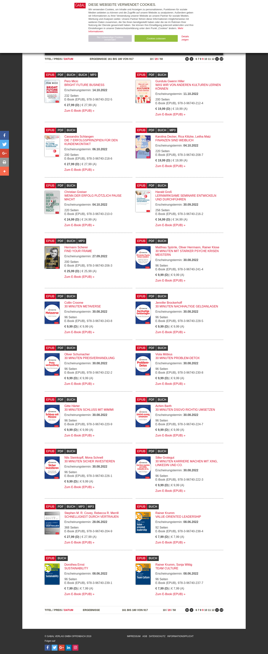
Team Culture (166, 568)
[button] (4, 135)
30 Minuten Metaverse (82, 306)
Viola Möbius (163, 354)
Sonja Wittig (184, 564)
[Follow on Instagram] (75, 648)
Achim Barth (163, 406)
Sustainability (76, 568)
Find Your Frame (78, 251)
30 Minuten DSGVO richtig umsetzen (185, 409)
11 (209, 58)
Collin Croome (73, 302)
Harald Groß (163, 192)
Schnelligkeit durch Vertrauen (91, 516)
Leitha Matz (203, 136)
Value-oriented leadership (178, 516)
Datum (68, 58)
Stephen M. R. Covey (78, 513)
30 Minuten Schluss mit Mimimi (89, 409)
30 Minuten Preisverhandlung (89, 358)
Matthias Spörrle (166, 247)
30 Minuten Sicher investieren (89, 461)
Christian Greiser (75, 192)
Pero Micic (71, 81)
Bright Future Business (84, 85)
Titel (48, 58)
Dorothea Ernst (74, 564)
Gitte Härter (72, 406)
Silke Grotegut (164, 457)
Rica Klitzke (186, 136)
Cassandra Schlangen (79, 136)
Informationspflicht (180, 636)
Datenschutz (157, 636)
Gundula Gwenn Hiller (170, 81)
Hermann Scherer (76, 247)
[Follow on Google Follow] (62, 648)
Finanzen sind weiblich (174, 140)
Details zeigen (185, 38)
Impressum (134, 636)
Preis (58, 58)
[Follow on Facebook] (48, 648)
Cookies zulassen (156, 38)
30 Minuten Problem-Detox (177, 358)
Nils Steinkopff (73, 457)
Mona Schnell (94, 457)
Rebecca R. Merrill (106, 513)
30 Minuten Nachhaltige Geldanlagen (186, 306)
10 (151, 58)
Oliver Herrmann (189, 247)
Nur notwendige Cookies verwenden (110, 38)
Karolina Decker (165, 136)
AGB (144, 636)
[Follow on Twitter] (55, 648)
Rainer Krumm (165, 513)
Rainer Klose (210, 247)
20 (156, 58)
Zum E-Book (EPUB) (78, 110)
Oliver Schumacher (77, 354)
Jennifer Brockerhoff (168, 302)
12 (213, 58)
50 (161, 58)
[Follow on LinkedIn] (68, 648)
